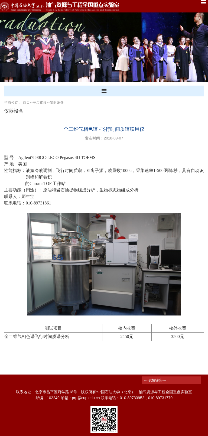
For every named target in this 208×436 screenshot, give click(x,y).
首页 (26, 102)
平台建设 (39, 102)
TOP (200, 400)
